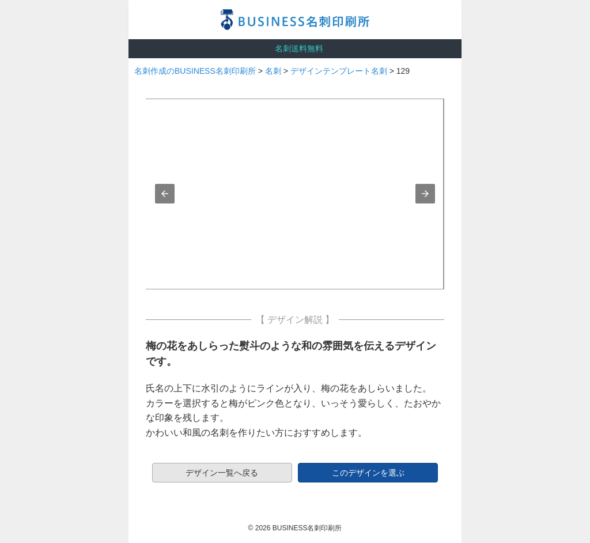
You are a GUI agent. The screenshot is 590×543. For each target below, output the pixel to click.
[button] (165, 193)
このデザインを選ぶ (368, 472)
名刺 (273, 71)
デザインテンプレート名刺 (338, 71)
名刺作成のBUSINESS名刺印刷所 (195, 71)
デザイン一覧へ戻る (222, 472)
